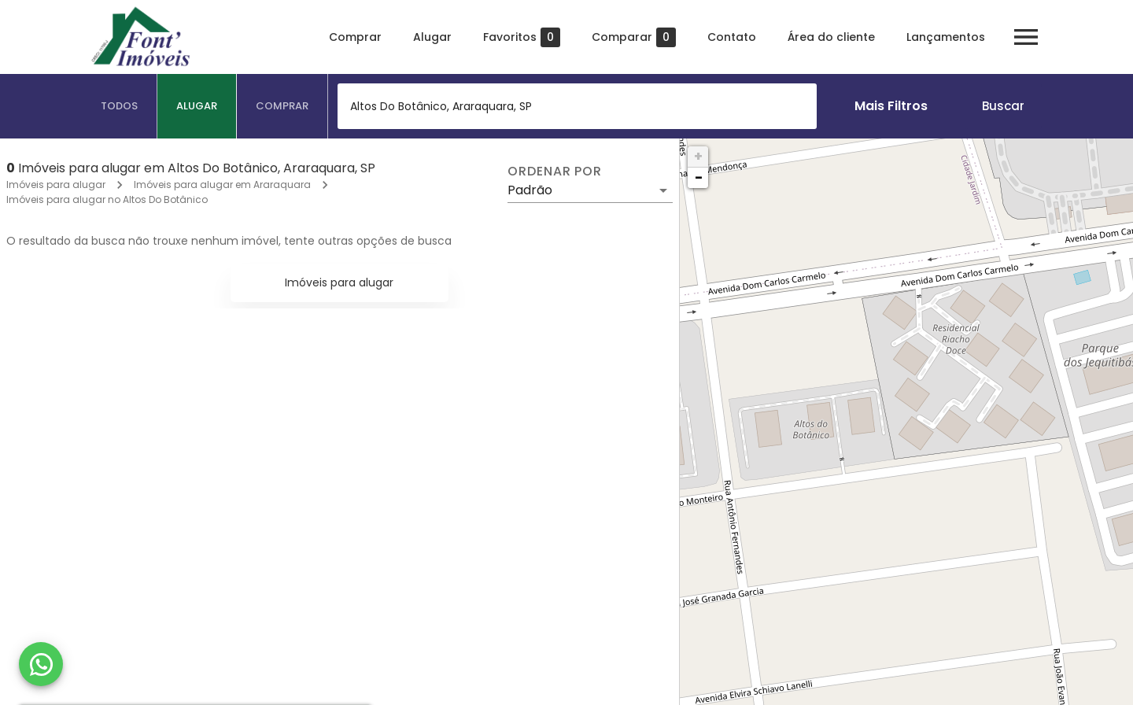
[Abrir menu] (1026, 37)
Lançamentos (945, 37)
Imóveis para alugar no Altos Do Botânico (107, 199)
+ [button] (698, 156)
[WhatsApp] (41, 664)
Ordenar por (554, 171)
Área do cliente (831, 37)
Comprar (355, 37)
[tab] (119, 106)
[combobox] (577, 106)
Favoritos (521, 37)
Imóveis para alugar (55, 184)
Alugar (432, 37)
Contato (731, 37)
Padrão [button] (529, 190)
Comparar (634, 37)
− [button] (699, 177)
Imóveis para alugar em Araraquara (222, 184)
